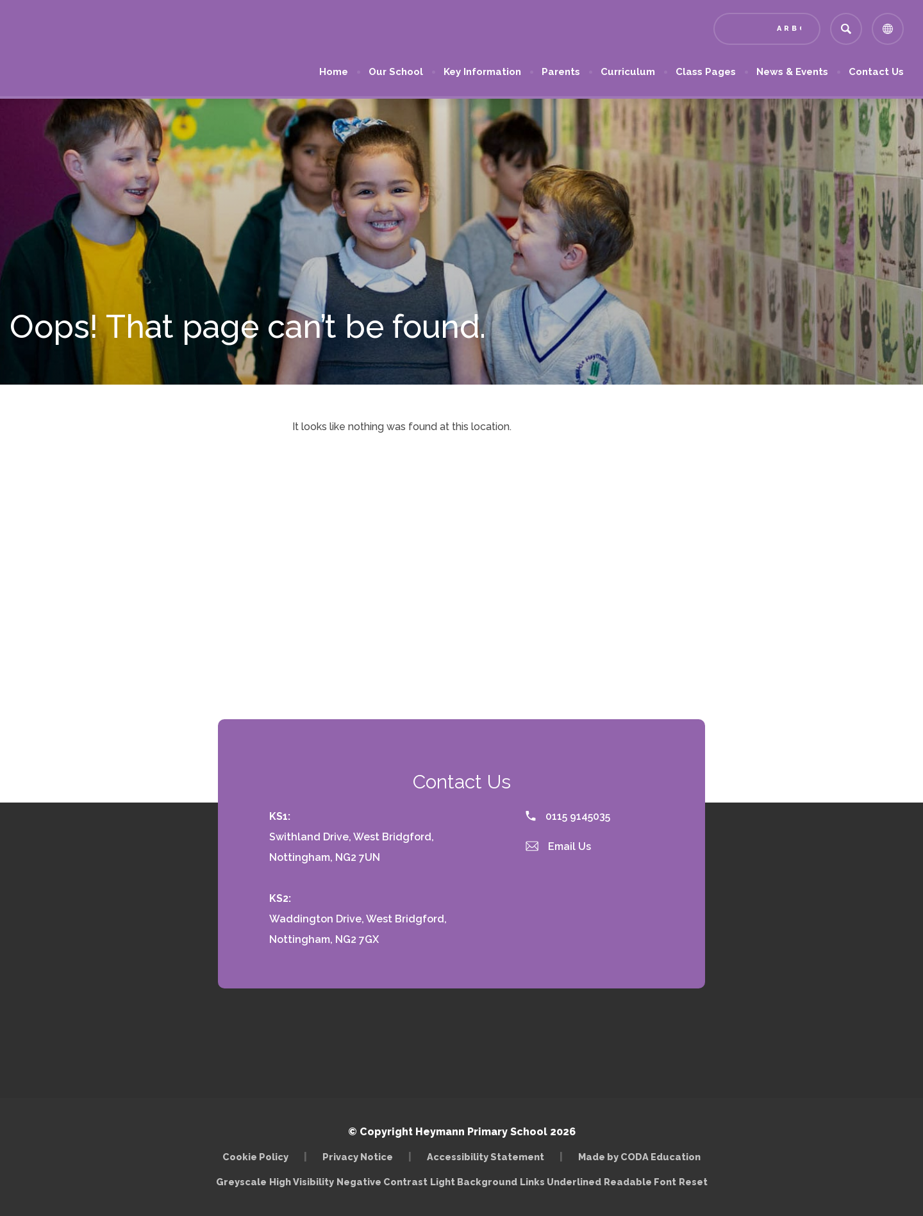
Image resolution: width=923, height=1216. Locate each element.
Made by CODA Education (639, 1156)
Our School (396, 72)
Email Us (558, 846)
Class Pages (706, 72)
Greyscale (241, 1181)
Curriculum (628, 72)
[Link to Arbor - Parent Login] (767, 29)
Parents (561, 72)
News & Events (792, 72)
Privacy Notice (357, 1156)
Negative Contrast (382, 1181)
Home (333, 72)
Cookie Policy (255, 1156)
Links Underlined (560, 1181)
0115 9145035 (568, 816)
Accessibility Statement (485, 1156)
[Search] (846, 29)
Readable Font (640, 1181)
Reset (693, 1181)
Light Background (473, 1181)
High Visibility (301, 1181)
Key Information (482, 72)
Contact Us (876, 72)
